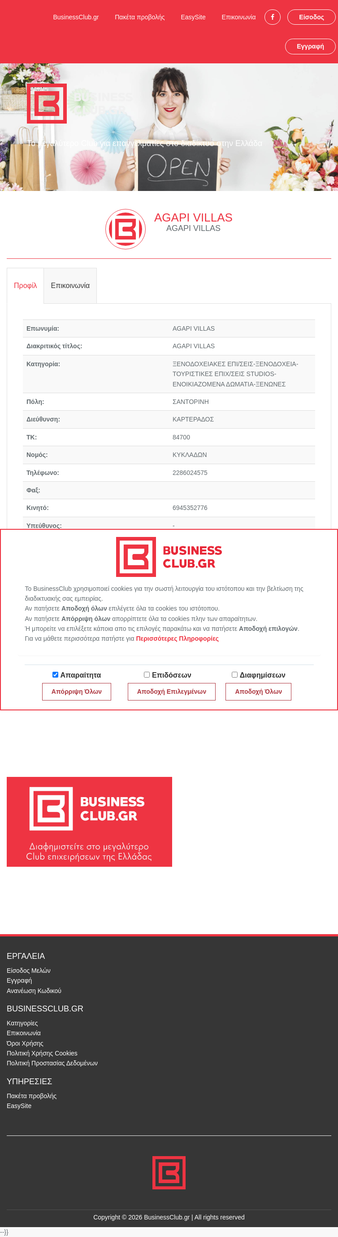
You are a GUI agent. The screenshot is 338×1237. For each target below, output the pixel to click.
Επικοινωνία (239, 17)
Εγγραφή (310, 46)
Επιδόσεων (171, 675)
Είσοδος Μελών (29, 970)
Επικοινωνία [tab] (70, 285)
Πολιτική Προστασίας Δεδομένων (52, 1063)
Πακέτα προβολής (140, 17)
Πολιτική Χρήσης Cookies (42, 1053)
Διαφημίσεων (263, 675)
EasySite (193, 17)
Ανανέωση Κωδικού (34, 990)
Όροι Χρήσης (25, 1043)
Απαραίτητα (81, 675)
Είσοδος (311, 17)
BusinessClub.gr (76, 17)
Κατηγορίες (22, 1023)
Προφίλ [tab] (25, 285)
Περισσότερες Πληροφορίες (177, 638)
